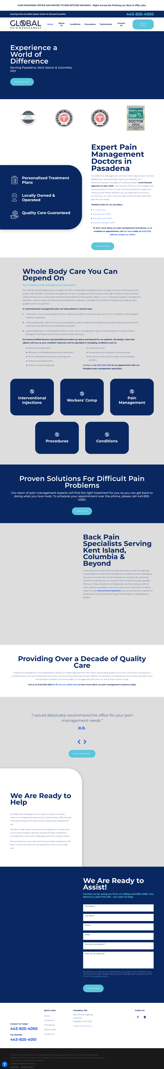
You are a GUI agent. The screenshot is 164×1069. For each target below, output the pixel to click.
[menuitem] (51, 24)
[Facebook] (138, 1017)
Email (87, 935)
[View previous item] (79, 742)
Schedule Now (103, 246)
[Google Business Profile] (145, 1017)
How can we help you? (95, 954)
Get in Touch (143, 24)
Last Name (89, 916)
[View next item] (85, 742)
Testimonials (50, 1029)
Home (47, 1016)
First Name (90, 906)
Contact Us (82, 511)
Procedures (49, 1025)
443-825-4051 (23, 1039)
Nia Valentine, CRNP (102, 218)
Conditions (49, 1020)
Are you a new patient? (95, 944)
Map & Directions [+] (82, 1026)
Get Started (93, 988)
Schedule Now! (22, 82)
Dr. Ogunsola (99, 210)
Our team (103, 297)
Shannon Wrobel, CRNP (104, 223)
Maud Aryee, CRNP (102, 214)
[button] (5, 1064)
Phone (88, 925)
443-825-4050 (140, 14)
